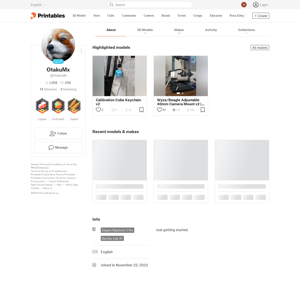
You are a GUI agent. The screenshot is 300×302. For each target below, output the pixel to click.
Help (59, 184)
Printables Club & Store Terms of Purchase (53, 174)
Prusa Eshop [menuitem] (237, 15)
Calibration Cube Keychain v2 (118, 102)
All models (259, 47)
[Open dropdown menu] (81, 49)
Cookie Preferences (59, 181)
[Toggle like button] (98, 109)
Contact (35, 188)
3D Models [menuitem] (79, 15)
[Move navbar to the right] (246, 15)
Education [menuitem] (216, 15)
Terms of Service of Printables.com (49, 171)
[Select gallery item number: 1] (178, 93)
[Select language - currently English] (38, 5)
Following (68, 89)
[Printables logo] (48, 16)
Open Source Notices (42, 184)
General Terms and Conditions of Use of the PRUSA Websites (54, 166)
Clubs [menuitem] (110, 15)
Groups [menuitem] (198, 15)
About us (47, 188)
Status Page (72, 184)
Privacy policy (38, 181)
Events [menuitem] (182, 15)
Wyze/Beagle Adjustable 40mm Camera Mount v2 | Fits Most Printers (179, 102)
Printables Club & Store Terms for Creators (53, 177)
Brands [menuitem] (166, 15)
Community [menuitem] (129, 15)
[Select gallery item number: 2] (182, 93)
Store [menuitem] (96, 15)
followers (48, 89)
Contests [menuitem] (149, 15)
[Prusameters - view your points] (244, 4)
